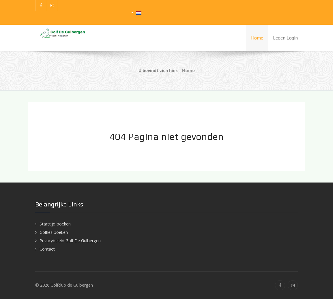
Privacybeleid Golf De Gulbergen (70, 240)
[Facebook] (41, 5)
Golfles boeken (54, 232)
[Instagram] (52, 5)
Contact (47, 249)
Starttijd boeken (55, 224)
